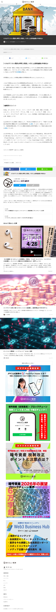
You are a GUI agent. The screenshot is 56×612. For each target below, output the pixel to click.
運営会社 (5, 597)
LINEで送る (45, 58)
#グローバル (18, 162)
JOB (4, 585)
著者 (4, 587)
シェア (12, 58)
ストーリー (5, 578)
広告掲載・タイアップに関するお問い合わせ (13, 608)
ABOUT (5, 590)
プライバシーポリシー (8, 599)
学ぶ (4, 580)
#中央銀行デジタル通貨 (9, 162)
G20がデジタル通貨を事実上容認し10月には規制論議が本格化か (18, 49)
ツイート (29, 58)
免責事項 (5, 601)
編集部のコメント (7, 52)
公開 (31, 124)
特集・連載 (5, 576)
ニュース (18, 41)
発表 (6, 128)
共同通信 (18, 72)
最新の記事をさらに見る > (28, 363)
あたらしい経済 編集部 (21, 181)
